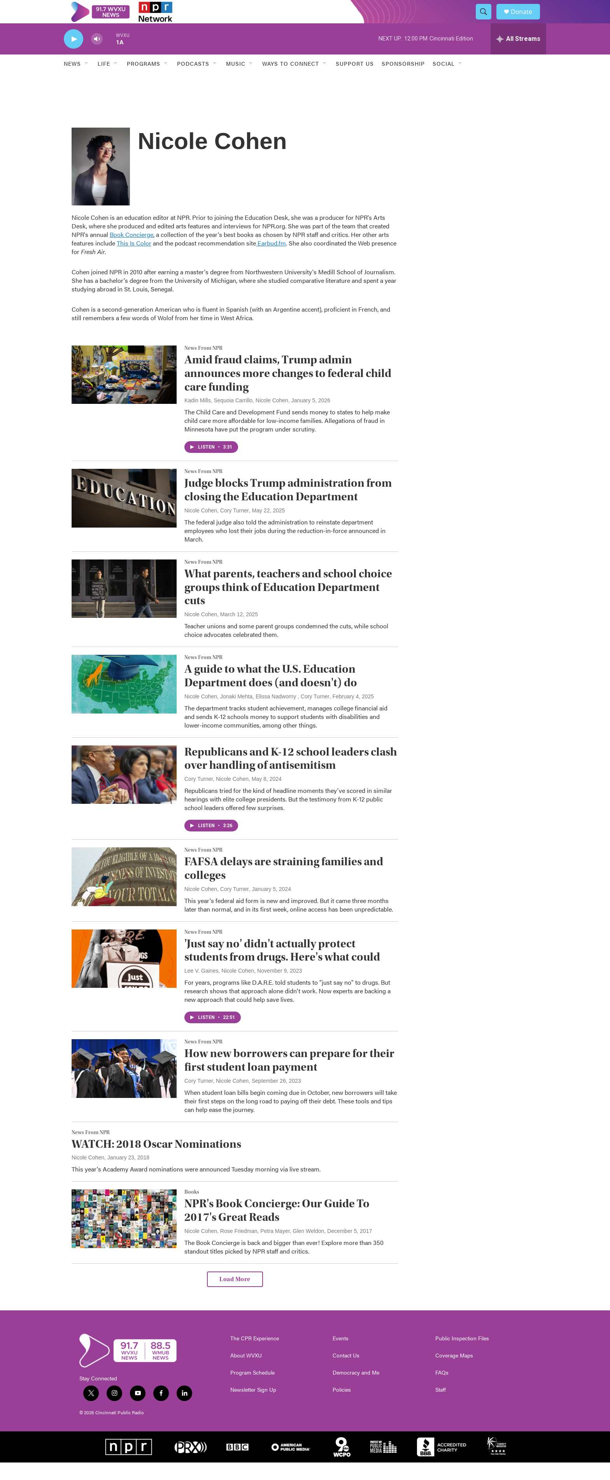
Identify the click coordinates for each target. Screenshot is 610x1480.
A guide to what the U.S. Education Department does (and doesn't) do (270, 693)
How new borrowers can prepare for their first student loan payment (289, 1077)
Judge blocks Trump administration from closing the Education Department (288, 507)
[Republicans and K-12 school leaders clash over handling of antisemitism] (124, 792)
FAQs (442, 1390)
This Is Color (134, 260)
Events (341, 1356)
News (72, 81)
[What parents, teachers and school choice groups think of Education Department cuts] (124, 606)
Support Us (355, 81)
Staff (440, 1407)
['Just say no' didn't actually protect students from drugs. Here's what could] (124, 976)
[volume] (96, 56)
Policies (342, 1407)
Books (191, 1209)
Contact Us (346, 1373)
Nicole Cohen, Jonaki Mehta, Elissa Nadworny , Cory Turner (257, 714)
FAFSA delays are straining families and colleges (283, 886)
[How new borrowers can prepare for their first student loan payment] (124, 1086)
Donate (526, 20)
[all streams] (518, 56)
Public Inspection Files (462, 1356)
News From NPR (203, 366)
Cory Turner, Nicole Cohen (216, 796)
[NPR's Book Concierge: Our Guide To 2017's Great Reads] (124, 1236)
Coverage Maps (454, 1373)
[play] (73, 56)
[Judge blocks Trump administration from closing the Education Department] (124, 515)
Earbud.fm (271, 260)
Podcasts (193, 81)
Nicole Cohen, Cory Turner (216, 528)
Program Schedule (252, 1390)
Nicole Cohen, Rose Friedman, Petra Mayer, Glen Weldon (254, 1248)
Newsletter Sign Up (253, 1407)
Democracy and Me (356, 1390)
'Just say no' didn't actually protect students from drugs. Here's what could (282, 968)
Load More (235, 1296)
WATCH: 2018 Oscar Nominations (156, 1161)
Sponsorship (403, 81)
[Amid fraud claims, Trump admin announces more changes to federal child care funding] (124, 392)
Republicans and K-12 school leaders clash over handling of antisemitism (290, 776)
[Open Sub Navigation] (87, 81)
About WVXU (246, 1373)
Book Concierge (131, 251)
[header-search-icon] (487, 20)
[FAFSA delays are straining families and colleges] (124, 894)
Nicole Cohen (200, 632)
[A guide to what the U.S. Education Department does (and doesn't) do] (124, 701)
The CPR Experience (254, 1356)
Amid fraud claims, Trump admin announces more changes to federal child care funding (287, 390)
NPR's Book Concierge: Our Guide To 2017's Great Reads (277, 1228)
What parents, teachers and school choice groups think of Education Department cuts (288, 604)
